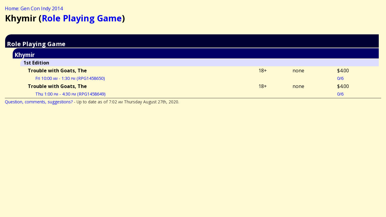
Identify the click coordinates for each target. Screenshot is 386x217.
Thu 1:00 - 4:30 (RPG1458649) (70, 94)
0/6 (340, 78)
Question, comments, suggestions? (39, 102)
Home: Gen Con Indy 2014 (34, 8)
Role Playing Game (82, 18)
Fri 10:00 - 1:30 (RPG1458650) (70, 78)
